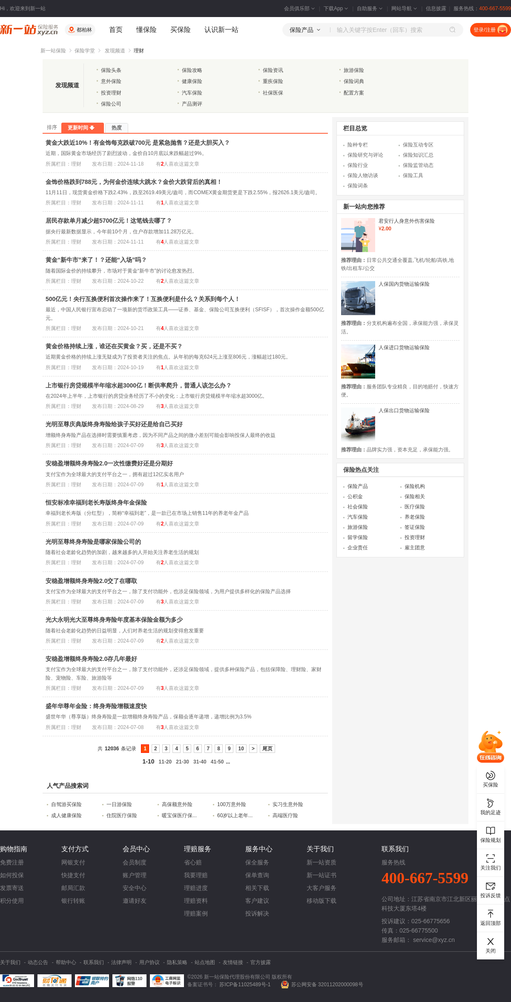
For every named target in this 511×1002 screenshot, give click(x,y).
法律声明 (121, 962)
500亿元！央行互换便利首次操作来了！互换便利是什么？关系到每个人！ (143, 299)
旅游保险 (354, 70)
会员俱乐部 (300, 8)
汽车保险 (192, 93)
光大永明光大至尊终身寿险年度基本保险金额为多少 (114, 619)
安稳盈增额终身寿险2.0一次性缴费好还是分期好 (109, 463)
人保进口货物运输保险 (404, 347)
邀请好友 (134, 900)
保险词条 (357, 186)
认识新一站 (221, 29)
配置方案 (354, 93)
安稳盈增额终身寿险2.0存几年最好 (91, 658)
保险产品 (357, 486)
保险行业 (357, 165)
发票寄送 (12, 887)
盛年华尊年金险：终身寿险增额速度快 (96, 706)
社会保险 (357, 507)
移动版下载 (321, 900)
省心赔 (193, 862)
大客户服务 (321, 887)
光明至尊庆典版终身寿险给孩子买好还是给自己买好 (114, 424)
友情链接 (233, 962)
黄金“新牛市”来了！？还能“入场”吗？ (96, 259)
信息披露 (436, 8)
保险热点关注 (361, 469)
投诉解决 (257, 913)
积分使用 (12, 900)
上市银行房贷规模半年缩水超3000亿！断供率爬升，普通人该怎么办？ (139, 385)
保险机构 (415, 486)
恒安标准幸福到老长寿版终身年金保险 (96, 502)
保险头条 (111, 70)
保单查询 (257, 875)
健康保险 (192, 81)
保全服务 (257, 862)
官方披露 (260, 962)
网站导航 (405, 8)
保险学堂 (85, 51)
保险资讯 (273, 70)
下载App (337, 8)
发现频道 (115, 51)
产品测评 (192, 104)
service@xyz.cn (434, 939)
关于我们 (10, 962)
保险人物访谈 (362, 175)
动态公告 (38, 962)
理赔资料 (196, 900)
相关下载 (257, 887)
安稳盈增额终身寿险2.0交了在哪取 (91, 580)
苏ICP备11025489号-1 (245, 985)
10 (241, 749)
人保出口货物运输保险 (404, 410)
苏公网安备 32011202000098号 (327, 985)
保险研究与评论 (365, 155)
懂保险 (146, 29)
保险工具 (413, 175)
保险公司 (111, 104)
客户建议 (257, 900)
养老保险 (415, 517)
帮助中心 (66, 962)
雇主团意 (415, 548)
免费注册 (12, 862)
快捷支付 (73, 875)
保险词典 (354, 81)
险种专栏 (357, 145)
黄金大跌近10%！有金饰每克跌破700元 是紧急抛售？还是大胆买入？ (138, 142)
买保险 (180, 29)
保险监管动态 (418, 165)
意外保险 (111, 81)
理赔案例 (196, 913)
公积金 (355, 497)
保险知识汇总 (418, 155)
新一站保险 (53, 51)
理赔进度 (196, 887)
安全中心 (134, 887)
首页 (116, 29)
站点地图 (205, 962)
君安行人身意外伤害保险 (407, 221)
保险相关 (415, 497)
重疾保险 (273, 81)
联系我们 (93, 962)
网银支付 (73, 862)
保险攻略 (192, 70)
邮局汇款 (73, 887)
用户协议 (149, 962)
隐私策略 (177, 962)
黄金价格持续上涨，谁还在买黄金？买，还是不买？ (114, 346)
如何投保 (12, 875)
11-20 (165, 762)
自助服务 (370, 8)
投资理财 (111, 93)
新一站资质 (321, 862)
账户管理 (134, 875)
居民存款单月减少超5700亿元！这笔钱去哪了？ (109, 220)
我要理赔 (196, 875)
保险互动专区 (418, 145)
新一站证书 (321, 875)
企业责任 (357, 548)
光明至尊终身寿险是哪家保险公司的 (93, 541)
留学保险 (357, 537)
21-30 (182, 762)
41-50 (217, 762)
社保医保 (273, 93)
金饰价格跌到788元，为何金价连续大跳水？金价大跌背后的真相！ (134, 181)
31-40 (200, 762)
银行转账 (73, 900)
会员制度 (134, 862)
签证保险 (415, 527)
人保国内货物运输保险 (404, 284)
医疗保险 (415, 507)
